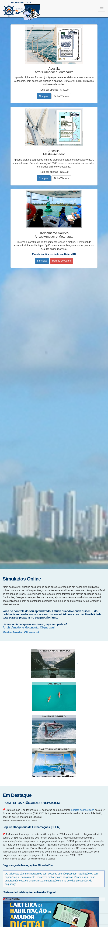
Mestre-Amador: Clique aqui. (21, 632)
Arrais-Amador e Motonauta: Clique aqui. (29, 627)
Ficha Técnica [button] (61, 96)
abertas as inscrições (82, 810)
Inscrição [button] (42, 260)
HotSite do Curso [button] (61, 260)
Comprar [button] (43, 96)
